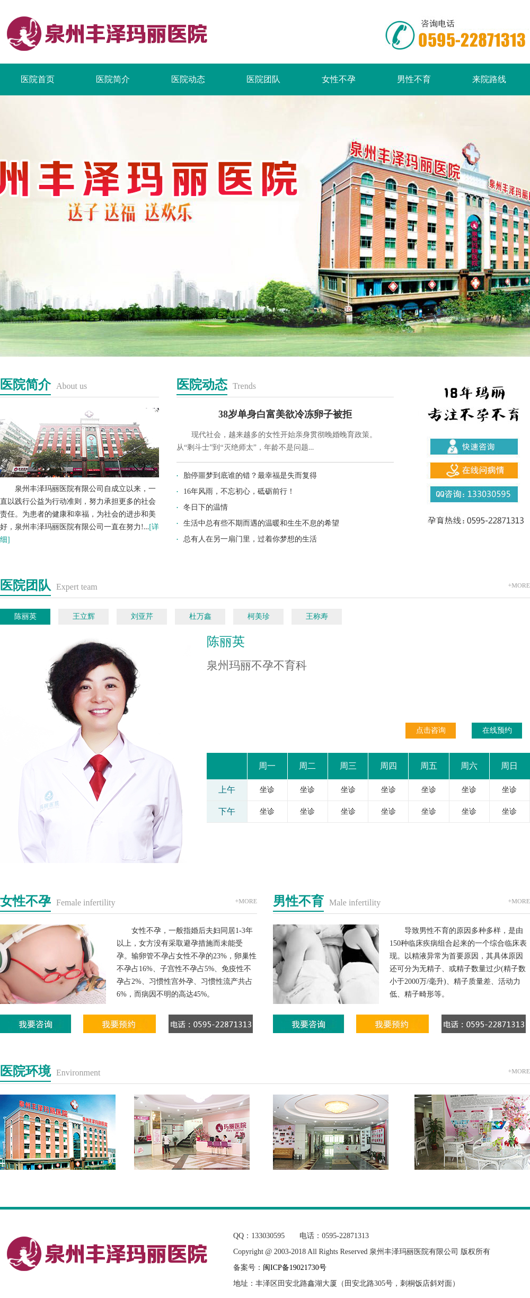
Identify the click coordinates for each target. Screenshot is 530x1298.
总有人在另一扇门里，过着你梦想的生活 (250, 539)
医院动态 (188, 79)
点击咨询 (431, 730)
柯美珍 (259, 616)
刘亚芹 (142, 616)
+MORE (519, 585)
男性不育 (414, 79)
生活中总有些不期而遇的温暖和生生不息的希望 (261, 523)
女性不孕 (339, 79)
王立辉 (84, 616)
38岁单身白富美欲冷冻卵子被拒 (285, 414)
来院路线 (489, 79)
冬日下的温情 (205, 507)
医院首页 (38, 79)
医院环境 (25, 1071)
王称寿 (317, 616)
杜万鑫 (200, 616)
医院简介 (113, 79)
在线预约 (497, 730)
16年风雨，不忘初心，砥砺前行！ (239, 491)
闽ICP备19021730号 (294, 1268)
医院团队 (263, 79)
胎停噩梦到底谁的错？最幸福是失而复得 (250, 475)
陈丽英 (25, 616)
